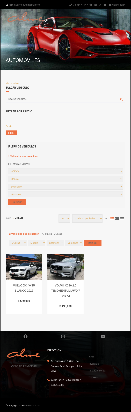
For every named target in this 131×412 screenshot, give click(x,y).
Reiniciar (17, 202)
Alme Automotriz (33, 405)
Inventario (94, 363)
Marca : (19, 164)
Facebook (26, 336)
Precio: (9, 126)
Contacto (93, 377)
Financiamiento (97, 370)
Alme (91, 357)
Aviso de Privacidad (24, 366)
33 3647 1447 (78, 4)
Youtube (103, 336)
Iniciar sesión (117, 4)
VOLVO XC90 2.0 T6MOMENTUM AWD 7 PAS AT (65, 290)
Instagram (63, 336)
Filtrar (11, 132)
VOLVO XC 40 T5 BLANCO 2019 (24, 288)
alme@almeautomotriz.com (24, 4)
